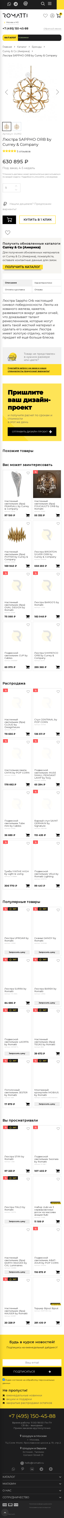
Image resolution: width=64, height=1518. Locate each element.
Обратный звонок (52, 28)
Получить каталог (22, 267)
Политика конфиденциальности (40, 1504)
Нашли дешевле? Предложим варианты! (27, 206)
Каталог (10, 37)
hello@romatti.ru (32, 1463)
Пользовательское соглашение (40, 1507)
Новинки (23, 38)
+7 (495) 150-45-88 (15, 28)
